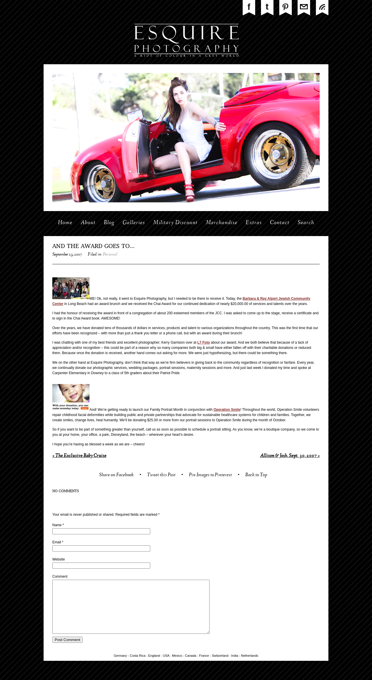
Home (65, 223)
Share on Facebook (116, 475)
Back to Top (256, 475)
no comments (65, 491)
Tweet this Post (161, 475)
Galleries (134, 223)
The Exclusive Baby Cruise (79, 456)
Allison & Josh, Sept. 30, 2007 (290, 456)
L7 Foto (203, 342)
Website (58, 559)
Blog (109, 223)
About (88, 223)
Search (306, 223)
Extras (254, 223)
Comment (59, 576)
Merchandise (221, 223)
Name (57, 525)
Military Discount (175, 223)
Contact (279, 223)
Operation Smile (227, 410)
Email (56, 542)
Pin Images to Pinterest (210, 475)
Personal (110, 254)
